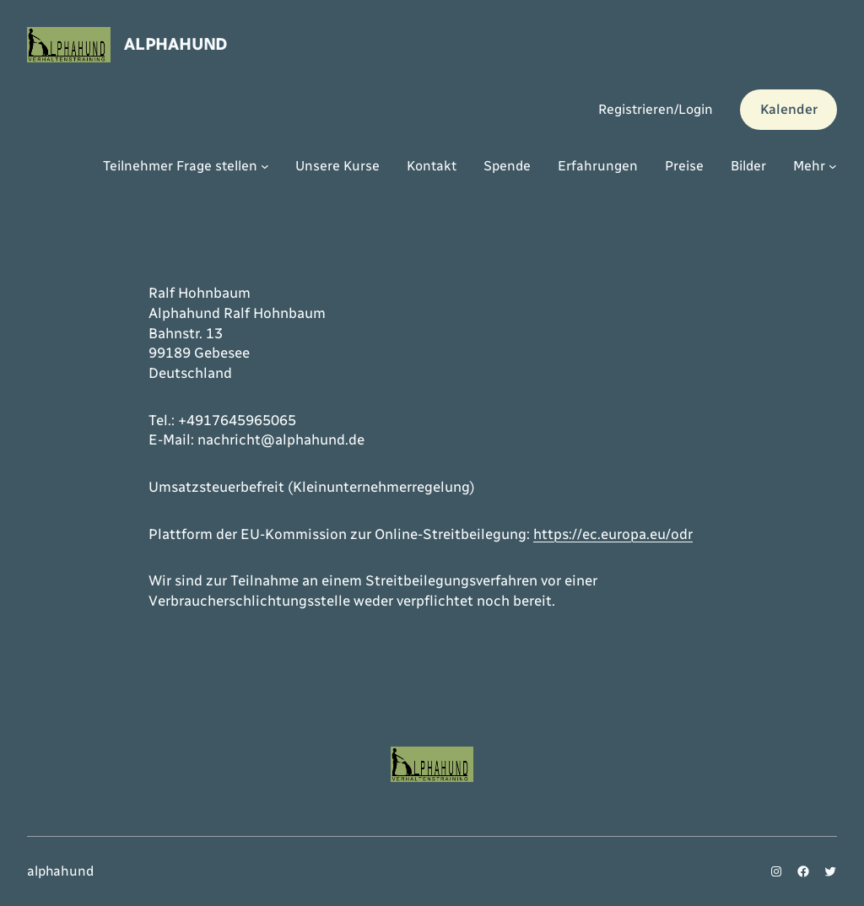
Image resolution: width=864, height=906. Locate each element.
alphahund (175, 44)
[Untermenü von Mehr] (833, 166)
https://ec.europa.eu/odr (613, 534)
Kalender (789, 109)
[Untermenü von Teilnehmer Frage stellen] (265, 166)
